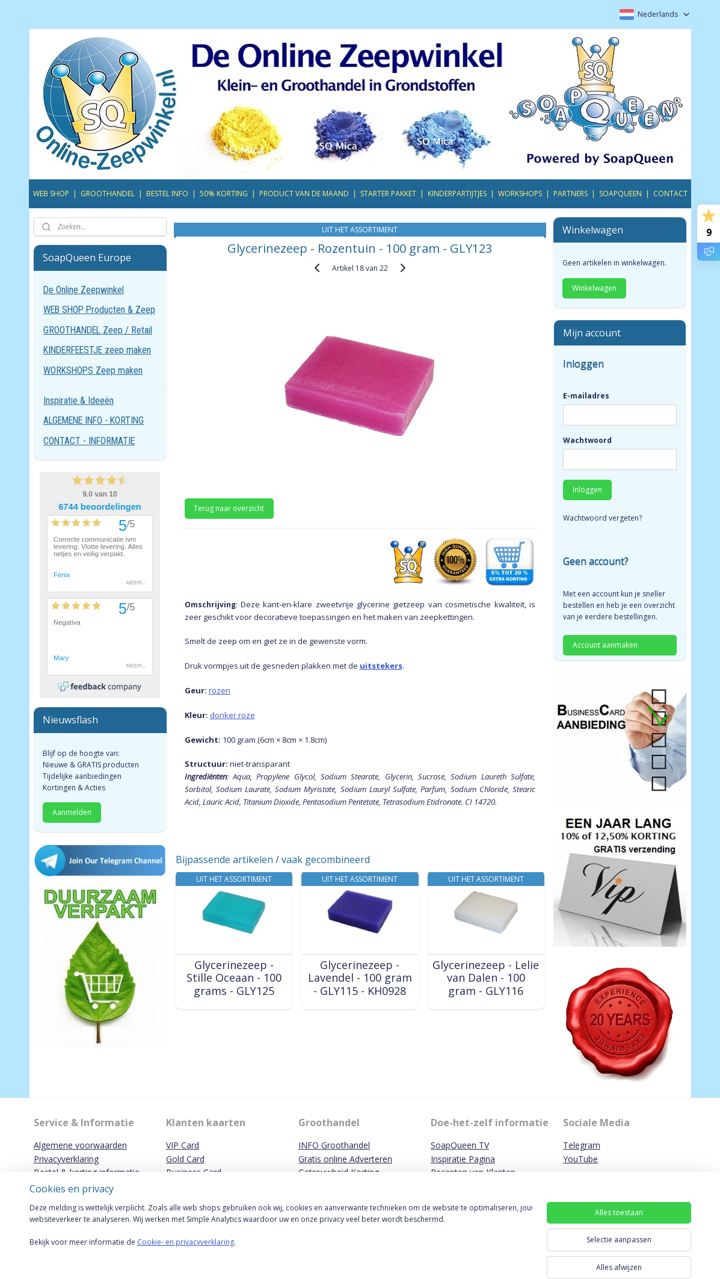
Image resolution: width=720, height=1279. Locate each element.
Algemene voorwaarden (80, 1145)
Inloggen (587, 490)
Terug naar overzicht (229, 508)
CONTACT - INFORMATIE (89, 441)
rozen (219, 690)
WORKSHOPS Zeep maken (93, 370)
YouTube (580, 1159)
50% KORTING (224, 193)
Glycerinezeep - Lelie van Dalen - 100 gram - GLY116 (485, 978)
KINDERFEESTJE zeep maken (97, 350)
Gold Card (185, 1159)
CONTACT (670, 193)
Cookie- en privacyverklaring (185, 1254)
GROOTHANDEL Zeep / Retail (97, 330)
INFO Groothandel (334, 1145)
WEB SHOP (51, 193)
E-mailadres (586, 396)
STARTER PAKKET (388, 193)
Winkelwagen (594, 288)
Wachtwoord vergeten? (602, 518)
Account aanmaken (605, 645)
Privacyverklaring (66, 1159)
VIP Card (182, 1145)
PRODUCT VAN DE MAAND (304, 193)
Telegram (581, 1145)
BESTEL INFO (167, 193)
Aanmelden (71, 812)
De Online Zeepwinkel (83, 290)
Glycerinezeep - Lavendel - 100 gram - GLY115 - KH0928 (360, 978)
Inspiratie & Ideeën (78, 400)
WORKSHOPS (520, 193)
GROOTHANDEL (108, 193)
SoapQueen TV (460, 1145)
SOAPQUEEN (620, 193)
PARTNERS (570, 193)
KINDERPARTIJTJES (457, 193)
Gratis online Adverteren (345, 1159)
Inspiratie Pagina (463, 1159)
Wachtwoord (587, 440)
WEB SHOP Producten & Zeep (99, 309)
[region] (280, 1238)
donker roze (232, 715)
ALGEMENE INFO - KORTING (93, 420)
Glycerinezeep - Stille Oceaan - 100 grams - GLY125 (234, 978)
